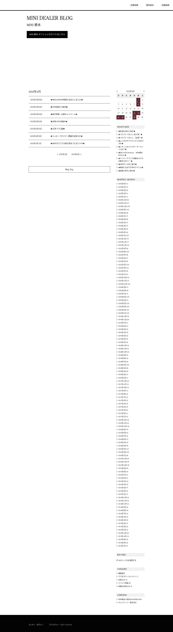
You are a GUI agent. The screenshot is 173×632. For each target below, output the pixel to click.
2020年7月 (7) (123, 294)
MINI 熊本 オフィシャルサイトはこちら (47, 34)
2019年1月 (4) (123, 342)
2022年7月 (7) (123, 216)
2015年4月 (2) (123, 484)
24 (118, 117)
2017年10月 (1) (123, 387)
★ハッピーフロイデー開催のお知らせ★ (67, 136)
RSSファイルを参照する (127, 560)
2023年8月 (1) (123, 184)
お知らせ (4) (122, 580)
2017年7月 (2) (123, 397)
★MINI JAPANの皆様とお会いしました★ (67, 100)
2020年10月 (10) (124, 284)
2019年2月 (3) (123, 339)
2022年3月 (63, 154)
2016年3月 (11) (123, 449)
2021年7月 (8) (123, 255)
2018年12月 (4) (123, 345)
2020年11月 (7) (123, 281)
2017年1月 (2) (123, 417)
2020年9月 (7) (123, 287)
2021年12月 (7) (123, 239)
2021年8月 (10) (123, 252)
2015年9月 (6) (123, 468)
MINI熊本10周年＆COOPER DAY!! (130, 599)
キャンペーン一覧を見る (127, 602)
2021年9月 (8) (123, 248)
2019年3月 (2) (123, 336)
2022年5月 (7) (123, 223)
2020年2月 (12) (123, 310)
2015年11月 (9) (123, 462)
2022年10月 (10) (124, 206)
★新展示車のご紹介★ (126, 171)
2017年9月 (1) (123, 391)
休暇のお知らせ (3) (125, 586)
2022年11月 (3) (123, 203)
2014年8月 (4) (123, 510)
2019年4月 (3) (123, 332)
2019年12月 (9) (123, 316)
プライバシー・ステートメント (60, 625)
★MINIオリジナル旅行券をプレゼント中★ (68, 143)
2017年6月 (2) (123, 400)
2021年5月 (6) (123, 261)
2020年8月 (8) (123, 290)
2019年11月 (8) (123, 320)
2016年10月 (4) (123, 426)
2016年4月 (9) (123, 446)
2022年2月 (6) (123, 232)
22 (138, 113)
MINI (9, 5)
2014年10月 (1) (123, 504)
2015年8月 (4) (123, 472)
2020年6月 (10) (123, 297)
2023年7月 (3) (123, 187)
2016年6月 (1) (123, 439)
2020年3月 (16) (123, 307)
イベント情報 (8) (124, 583)
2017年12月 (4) (123, 381)
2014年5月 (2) (123, 517)
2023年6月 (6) (123, 190)
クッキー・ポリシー (36, 625)
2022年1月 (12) (123, 235)
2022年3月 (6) (123, 229)
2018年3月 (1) (123, 374)
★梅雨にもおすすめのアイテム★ (130, 167)
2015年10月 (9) (123, 465)
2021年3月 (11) (123, 268)
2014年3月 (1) (123, 523)
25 (122, 117)
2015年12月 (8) (123, 459)
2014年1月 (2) (123, 530)
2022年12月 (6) (123, 200)
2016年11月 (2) (123, 423)
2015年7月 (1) (123, 475)
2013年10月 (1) (123, 536)
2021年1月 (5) (123, 274)
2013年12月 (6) (123, 533)
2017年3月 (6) (123, 410)
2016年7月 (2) (123, 436)
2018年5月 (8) (123, 368)
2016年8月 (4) (123, 433)
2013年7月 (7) (123, 546)
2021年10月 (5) (123, 245)
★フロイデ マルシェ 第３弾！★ (130, 134)
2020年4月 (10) (123, 303)
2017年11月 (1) (123, 384)
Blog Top (69, 169)
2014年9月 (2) (123, 507)
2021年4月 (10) (123, 265)
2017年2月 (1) (123, 413)
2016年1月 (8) (123, 455)
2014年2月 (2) (123, 526)
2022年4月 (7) (123, 226)
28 (134, 117)
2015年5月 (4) (123, 481)
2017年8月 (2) (123, 394)
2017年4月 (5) (123, 407)
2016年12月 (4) (123, 420)
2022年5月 (75, 154)
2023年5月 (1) (123, 193)
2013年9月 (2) (123, 539)
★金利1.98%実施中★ (59, 122)
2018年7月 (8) (123, 362)
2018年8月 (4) (123, 358)
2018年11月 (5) (123, 349)
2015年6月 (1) (123, 478)
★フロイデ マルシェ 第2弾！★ (130, 138)
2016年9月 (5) (123, 430)
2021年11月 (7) (123, 242)
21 (134, 113)
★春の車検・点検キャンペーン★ (64, 114)
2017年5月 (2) (123, 404)
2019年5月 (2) (123, 329)
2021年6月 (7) (123, 258)
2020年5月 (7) (123, 300)
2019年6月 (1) (123, 326)
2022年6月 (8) (123, 219)
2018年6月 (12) (123, 365)
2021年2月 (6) (123, 271)
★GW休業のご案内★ (59, 107)
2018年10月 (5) (123, 352)
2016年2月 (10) (123, 452)
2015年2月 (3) (123, 491)
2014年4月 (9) (123, 520)
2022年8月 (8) (123, 213)
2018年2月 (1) (123, 378)
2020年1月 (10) (123, 313)
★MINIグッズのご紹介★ (127, 164)
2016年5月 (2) (123, 442)
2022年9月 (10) (123, 210)
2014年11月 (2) (123, 501)
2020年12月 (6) (123, 277)
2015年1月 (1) (123, 494)
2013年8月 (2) (123, 543)
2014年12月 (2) (123, 497)
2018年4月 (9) (123, 371)
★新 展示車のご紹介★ (126, 131)
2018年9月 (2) (123, 355)
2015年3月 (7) (123, 488)
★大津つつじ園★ (58, 129)
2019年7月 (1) (123, 323)
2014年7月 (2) (123, 513)
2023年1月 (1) (123, 197)
